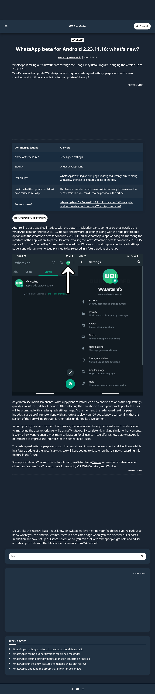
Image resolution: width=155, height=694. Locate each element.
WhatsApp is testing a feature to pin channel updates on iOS (48, 649)
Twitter (96, 462)
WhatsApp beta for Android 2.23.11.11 (56, 236)
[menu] (6, 26)
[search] (142, 556)
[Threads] (83, 689)
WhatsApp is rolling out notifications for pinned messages (46, 654)
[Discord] (77, 689)
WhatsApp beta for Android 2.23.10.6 (35, 232)
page (89, 535)
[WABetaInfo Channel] (142, 26)
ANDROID (77, 39)
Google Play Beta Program (92, 65)
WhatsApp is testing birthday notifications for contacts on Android (51, 659)
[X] (72, 689)
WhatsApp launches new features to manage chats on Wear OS (49, 663)
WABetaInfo (77, 26)
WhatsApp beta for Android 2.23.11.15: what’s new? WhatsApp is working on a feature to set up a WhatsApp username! (96, 204)
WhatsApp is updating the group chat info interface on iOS (47, 668)
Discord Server (58, 539)
